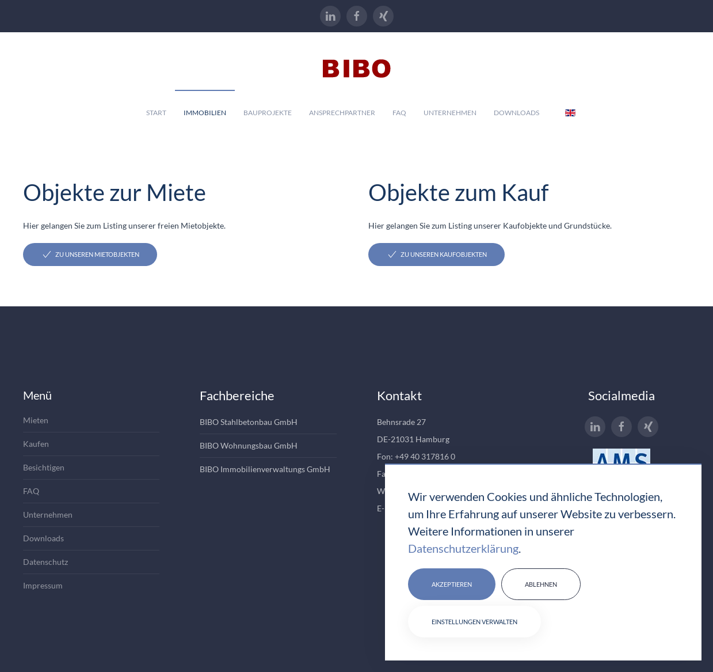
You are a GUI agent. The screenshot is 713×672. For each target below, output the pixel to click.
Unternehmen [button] (450, 112)
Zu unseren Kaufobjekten (436, 254)
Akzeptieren (452, 584)
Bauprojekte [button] (267, 112)
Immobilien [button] (205, 112)
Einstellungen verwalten (474, 621)
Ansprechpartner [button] (342, 112)
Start (156, 112)
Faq (399, 112)
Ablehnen (541, 584)
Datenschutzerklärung (463, 548)
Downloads (516, 112)
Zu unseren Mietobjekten (90, 254)
